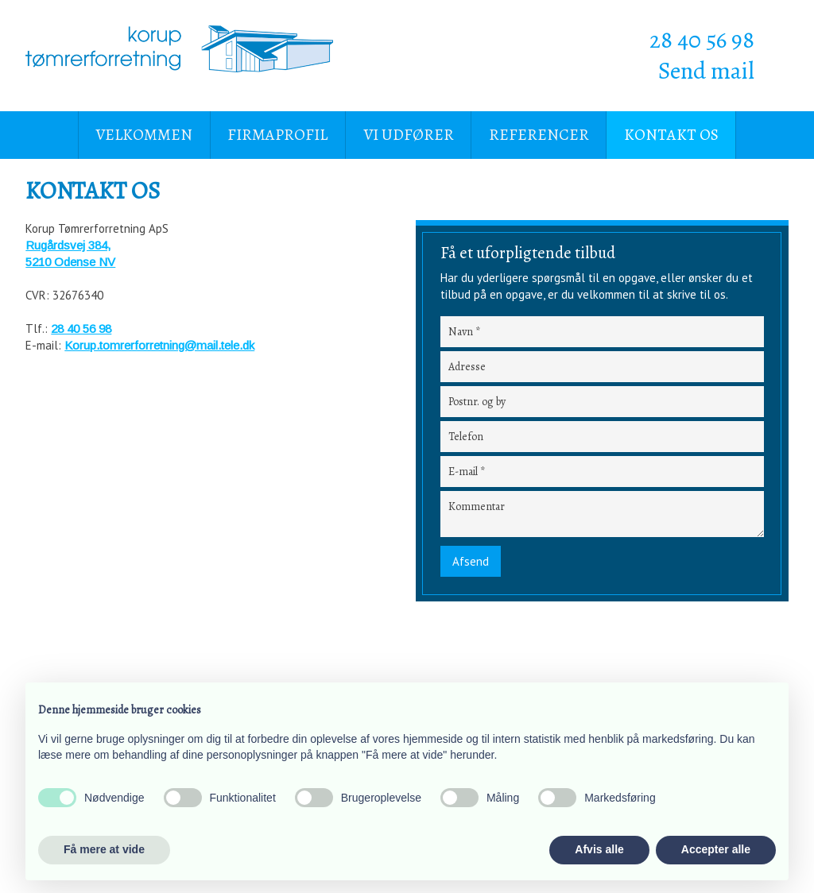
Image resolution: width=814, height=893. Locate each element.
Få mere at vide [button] (104, 849)
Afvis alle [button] (599, 849)
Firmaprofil (277, 134)
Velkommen (143, 134)
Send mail (706, 71)
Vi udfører (408, 134)
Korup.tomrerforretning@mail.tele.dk (159, 345)
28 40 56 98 (701, 40)
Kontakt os (671, 134)
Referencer (539, 134)
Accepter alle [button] (715, 849)
